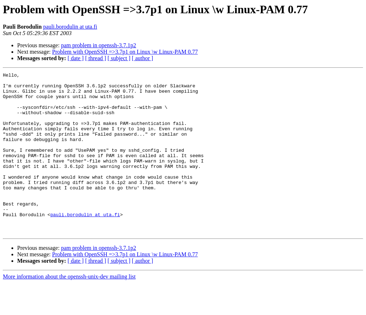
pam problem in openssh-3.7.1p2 (98, 45)
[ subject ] (119, 58)
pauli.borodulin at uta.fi (70, 27)
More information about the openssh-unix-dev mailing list (69, 309)
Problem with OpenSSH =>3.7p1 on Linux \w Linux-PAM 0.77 (125, 52)
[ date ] (76, 58)
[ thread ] (95, 58)
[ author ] (142, 58)
